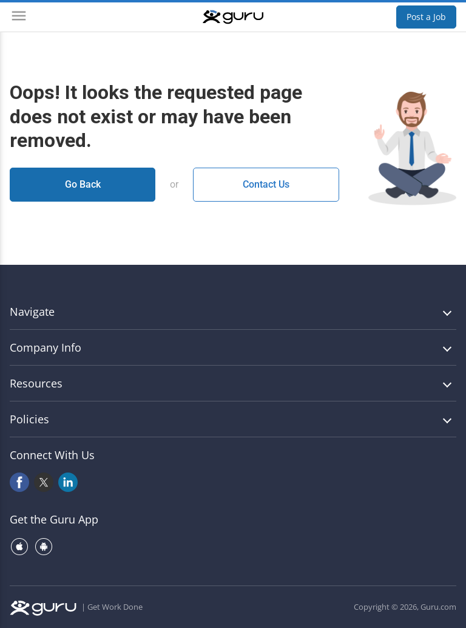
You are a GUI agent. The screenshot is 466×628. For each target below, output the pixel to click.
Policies (29, 419)
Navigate (32, 311)
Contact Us (266, 184)
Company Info (45, 347)
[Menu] (19, 17)
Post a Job (426, 16)
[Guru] (233, 17)
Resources (36, 383)
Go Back (83, 184)
